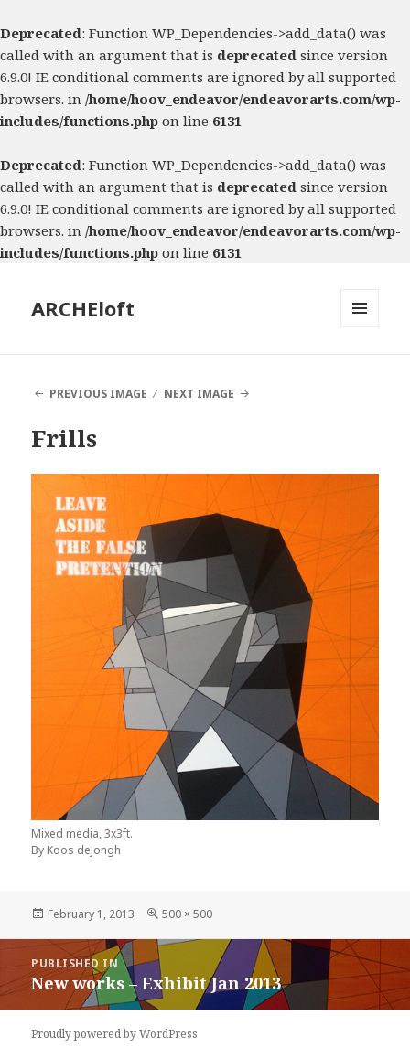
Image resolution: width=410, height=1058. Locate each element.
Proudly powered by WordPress (114, 1034)
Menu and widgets (360, 326)
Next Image (199, 393)
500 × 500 (187, 914)
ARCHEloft (83, 308)
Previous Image (98, 393)
